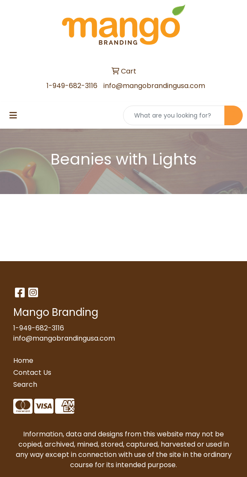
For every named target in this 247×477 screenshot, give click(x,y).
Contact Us (32, 372)
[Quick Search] (174, 115)
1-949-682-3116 (72, 86)
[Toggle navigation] (13, 115)
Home (23, 360)
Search (25, 384)
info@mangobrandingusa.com (154, 86)
